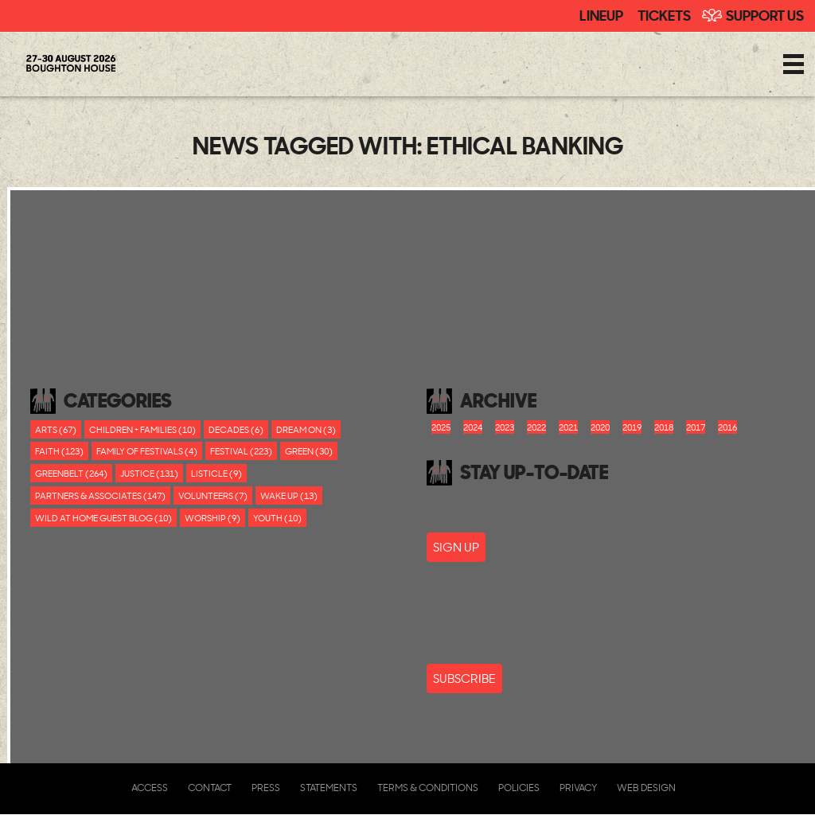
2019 (631, 427)
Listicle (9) (216, 473)
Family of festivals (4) (146, 451)
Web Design (646, 787)
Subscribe (464, 678)
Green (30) (309, 451)
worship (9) (212, 518)
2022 (536, 427)
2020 (600, 427)
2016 (727, 427)
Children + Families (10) (142, 429)
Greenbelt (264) (71, 473)
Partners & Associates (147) (100, 495)
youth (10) (277, 518)
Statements (328, 787)
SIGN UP (456, 547)
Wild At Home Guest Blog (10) (103, 518)
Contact (210, 787)
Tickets (664, 14)
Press (266, 787)
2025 (440, 427)
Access (149, 787)
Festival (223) (241, 451)
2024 (472, 427)
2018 (663, 427)
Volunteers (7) (213, 495)
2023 (504, 427)
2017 (695, 427)
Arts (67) (55, 429)
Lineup (601, 14)
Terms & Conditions (427, 787)
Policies (519, 787)
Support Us (765, 14)
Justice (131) (149, 473)
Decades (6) (236, 429)
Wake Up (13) (289, 495)
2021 (568, 427)
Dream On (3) (306, 429)
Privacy (578, 787)
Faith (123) (59, 451)
